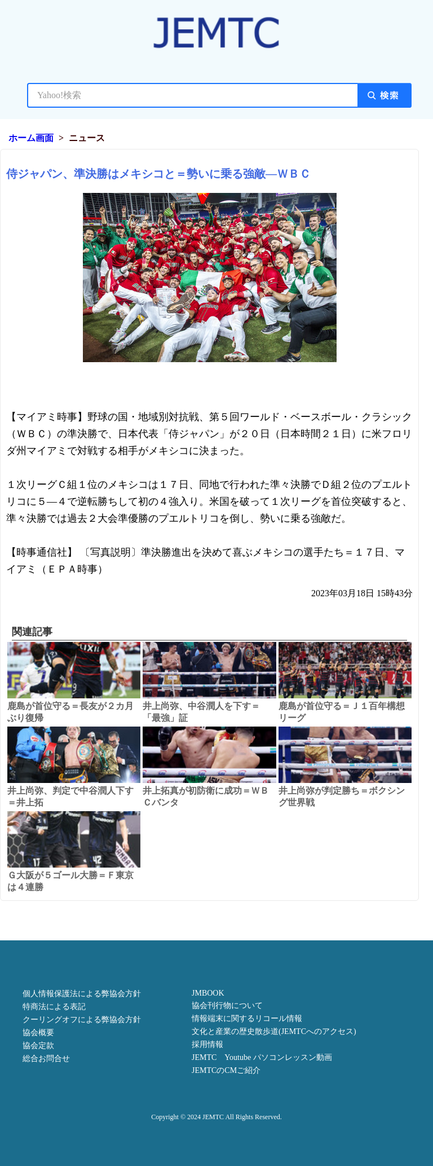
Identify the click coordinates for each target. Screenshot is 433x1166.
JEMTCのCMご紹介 (226, 1070)
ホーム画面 (31, 138)
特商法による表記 (54, 1006)
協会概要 (38, 1032)
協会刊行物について (227, 1005)
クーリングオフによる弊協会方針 (82, 1019)
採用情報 (207, 1044)
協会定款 (38, 1045)
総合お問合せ (46, 1058)
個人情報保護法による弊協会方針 (82, 993)
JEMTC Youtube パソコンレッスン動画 (262, 1057)
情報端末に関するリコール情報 (247, 1018)
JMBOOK (208, 993)
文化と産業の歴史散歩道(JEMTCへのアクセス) (274, 1031)
